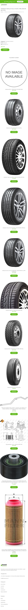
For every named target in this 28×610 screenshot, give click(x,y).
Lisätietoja (5, 49)
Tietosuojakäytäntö (4, 604)
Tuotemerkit (7, 41)
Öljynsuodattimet (4, 591)
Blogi (2, 598)
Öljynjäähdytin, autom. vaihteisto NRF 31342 (14, 444)
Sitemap (2, 606)
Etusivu (2, 11)
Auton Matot (3, 584)
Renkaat (2, 588)
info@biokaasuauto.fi (4, 578)
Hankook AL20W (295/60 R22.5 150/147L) (14, 127)
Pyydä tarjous (20, 1)
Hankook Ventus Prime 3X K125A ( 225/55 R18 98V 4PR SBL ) (14, 227)
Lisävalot (2, 586)
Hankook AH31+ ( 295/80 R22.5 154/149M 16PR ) (14, 89)
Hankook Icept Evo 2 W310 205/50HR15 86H (14, 310)
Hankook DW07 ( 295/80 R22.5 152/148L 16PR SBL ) (14, 348)
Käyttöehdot (3, 602)
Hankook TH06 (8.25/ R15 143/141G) (14, 387)
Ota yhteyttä (3, 600)
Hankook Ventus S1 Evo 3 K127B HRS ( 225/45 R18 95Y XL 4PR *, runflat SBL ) (14, 271)
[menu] (26, 5)
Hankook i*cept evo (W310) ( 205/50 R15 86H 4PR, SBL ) (14, 177)
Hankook (11, 41)
